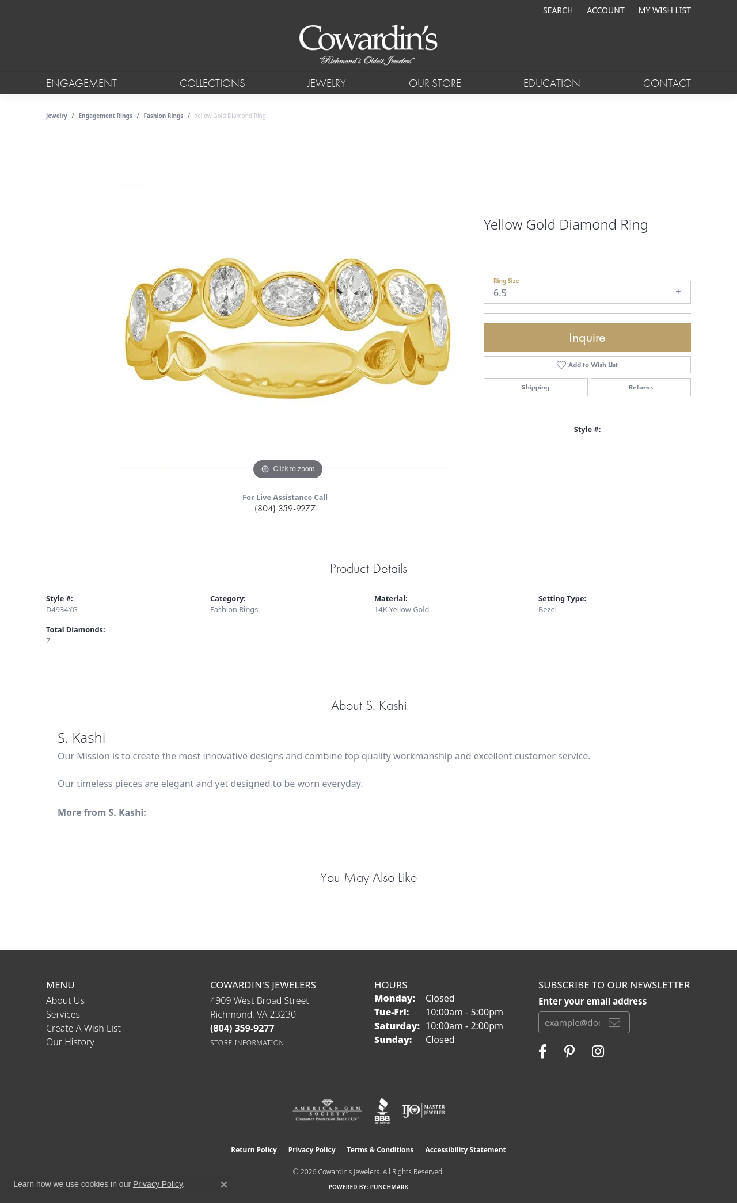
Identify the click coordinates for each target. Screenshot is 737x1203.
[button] (557, 10)
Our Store (435, 83)
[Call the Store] (242, 1028)
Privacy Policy (312, 1150)
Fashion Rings (164, 116)
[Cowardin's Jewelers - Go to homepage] (368, 45)
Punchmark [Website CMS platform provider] (389, 1187)
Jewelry (326, 83)
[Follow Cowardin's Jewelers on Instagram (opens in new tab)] (598, 1052)
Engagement (81, 83)
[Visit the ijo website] (423, 1110)
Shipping (535, 387)
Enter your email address (592, 1001)
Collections (212, 83)
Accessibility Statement (465, 1150)
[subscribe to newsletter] (614, 1022)
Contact (667, 83)
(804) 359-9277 (285, 508)
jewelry (56, 116)
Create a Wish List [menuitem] (83, 1028)
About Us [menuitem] (65, 1000)
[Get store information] (247, 1043)
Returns (641, 387)
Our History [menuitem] (70, 1042)
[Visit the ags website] (327, 1110)
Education (551, 83)
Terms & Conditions (380, 1150)
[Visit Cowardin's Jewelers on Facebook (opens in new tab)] (543, 1052)
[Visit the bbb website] (382, 1110)
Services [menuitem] (63, 1014)
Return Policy (254, 1150)
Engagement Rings (105, 116)
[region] (288, 310)
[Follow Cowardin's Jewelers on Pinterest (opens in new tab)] (569, 1052)
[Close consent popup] (224, 1184)
